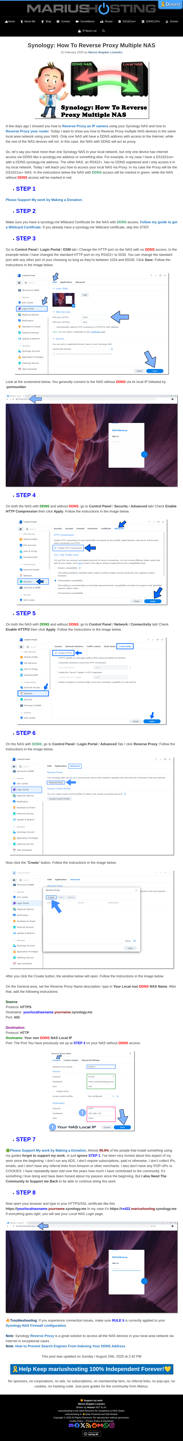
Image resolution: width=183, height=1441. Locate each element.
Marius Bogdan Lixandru (91, 1404)
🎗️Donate (170, 4)
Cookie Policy (76, 1421)
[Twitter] (82, 1425)
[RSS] (88, 1425)
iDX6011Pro (151, 21)
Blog (46, 21)
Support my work (93, 1400)
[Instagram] (111, 1425)
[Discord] (71, 1425)
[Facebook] (76, 1425)
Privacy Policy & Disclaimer (100, 1421)
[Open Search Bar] (103, 31)
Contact (63, 21)
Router (106, 21)
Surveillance (85, 21)
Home (10, 21)
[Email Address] (100, 1425)
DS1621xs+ (127, 21)
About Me (28, 21)
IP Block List (87, 31)
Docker (172, 21)
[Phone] (94, 1425)
